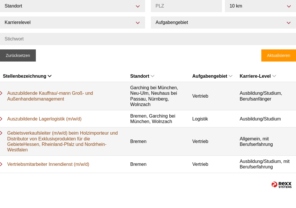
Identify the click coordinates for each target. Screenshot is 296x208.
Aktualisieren (278, 55)
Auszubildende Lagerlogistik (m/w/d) (44, 118)
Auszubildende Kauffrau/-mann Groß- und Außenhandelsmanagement (50, 96)
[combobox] (260, 6)
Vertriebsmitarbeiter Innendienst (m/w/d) (48, 164)
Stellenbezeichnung (27, 76)
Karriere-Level (258, 76)
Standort (142, 76)
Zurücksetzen (18, 55)
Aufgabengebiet (212, 76)
